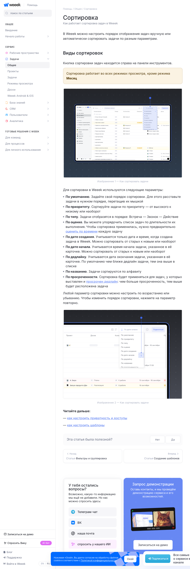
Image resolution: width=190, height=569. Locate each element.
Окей (130, 558)
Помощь (32, 4)
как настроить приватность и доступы (97, 418)
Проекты (13, 71)
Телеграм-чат (84, 512)
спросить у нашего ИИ (90, 544)
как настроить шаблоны (86, 425)
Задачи (12, 77)
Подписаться (157, 558)
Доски (11, 89)
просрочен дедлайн (102, 281)
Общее (11, 65)
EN (42, 564)
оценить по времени (82, 231)
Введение (11, 30)
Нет (157, 439)
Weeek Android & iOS (20, 95)
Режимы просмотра (20, 83)
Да (173, 439)
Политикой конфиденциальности (98, 560)
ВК (76, 522)
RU (48, 564)
